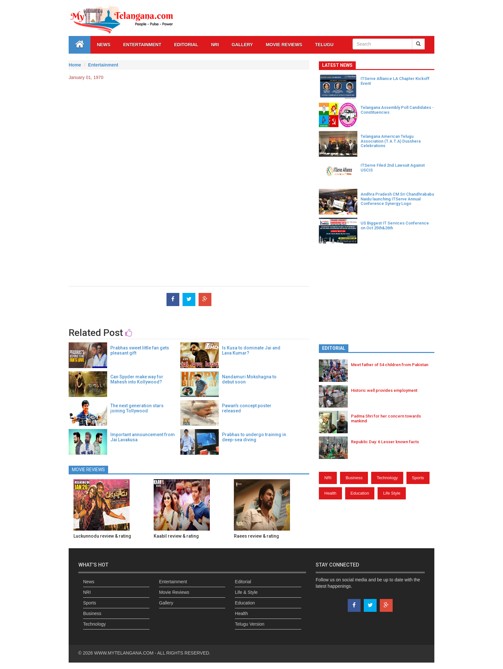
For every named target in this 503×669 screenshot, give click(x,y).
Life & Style (246, 592)
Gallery (166, 602)
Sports (418, 477)
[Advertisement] (189, 132)
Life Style (391, 493)
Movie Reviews (284, 44)
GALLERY (242, 44)
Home (75, 64)
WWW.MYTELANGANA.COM (124, 653)
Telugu (324, 44)
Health (330, 493)
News (103, 44)
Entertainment (142, 44)
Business (353, 477)
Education (360, 493)
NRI (215, 44)
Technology (387, 477)
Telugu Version (249, 624)
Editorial (186, 44)
